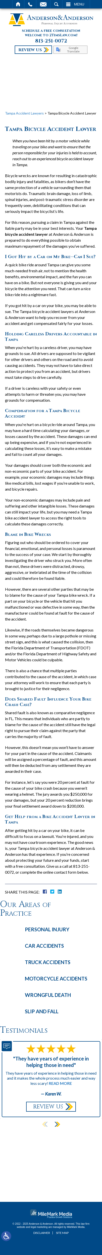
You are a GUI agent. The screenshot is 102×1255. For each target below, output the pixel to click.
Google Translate (73, 49)
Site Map (62, 1233)
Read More (60, 1083)
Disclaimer (41, 1233)
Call (30, 4)
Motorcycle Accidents (56, 978)
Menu (79, 4)
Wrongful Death (48, 995)
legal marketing (39, 1227)
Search (56, 4)
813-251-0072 (51, 41)
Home (18, 4)
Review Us (30, 50)
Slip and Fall (41, 1011)
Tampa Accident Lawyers (24, 113)
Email (43, 4)
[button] (57, 1124)
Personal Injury (47, 929)
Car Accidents (44, 946)
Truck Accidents (47, 962)
